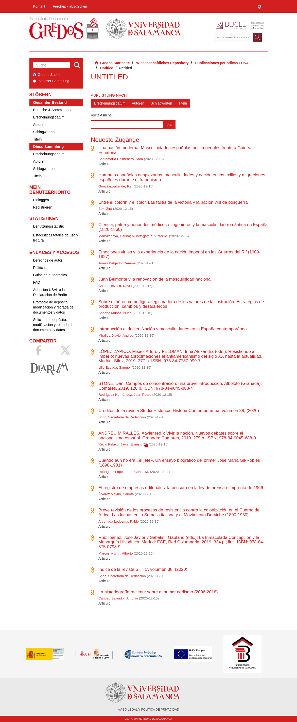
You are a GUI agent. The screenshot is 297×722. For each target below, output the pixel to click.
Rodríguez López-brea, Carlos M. (123, 472)
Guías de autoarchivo (50, 275)
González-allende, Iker (115, 186)
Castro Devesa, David (115, 286)
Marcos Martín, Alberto (115, 553)
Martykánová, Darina (114, 236)
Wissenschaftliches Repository (162, 63)
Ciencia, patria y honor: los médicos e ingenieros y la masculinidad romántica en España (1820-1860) (183, 227)
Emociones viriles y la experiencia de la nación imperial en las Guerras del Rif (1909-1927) (179, 254)
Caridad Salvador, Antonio (118, 598)
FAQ (36, 282)
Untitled (106, 68)
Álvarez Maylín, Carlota (116, 494)
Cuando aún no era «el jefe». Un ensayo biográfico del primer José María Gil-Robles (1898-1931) (179, 463)
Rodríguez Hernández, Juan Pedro (124, 395)
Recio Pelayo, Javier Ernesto (120, 444)
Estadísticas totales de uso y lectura (55, 237)
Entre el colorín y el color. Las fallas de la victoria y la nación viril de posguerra (173, 202)
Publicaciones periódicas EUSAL (223, 63)
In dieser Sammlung (51, 81)
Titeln (37, 139)
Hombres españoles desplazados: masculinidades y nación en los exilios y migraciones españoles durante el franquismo (181, 177)
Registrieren (42, 207)
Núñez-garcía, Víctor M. (150, 236)
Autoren (39, 125)
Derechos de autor (47, 260)
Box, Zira (105, 209)
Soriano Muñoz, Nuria (115, 313)
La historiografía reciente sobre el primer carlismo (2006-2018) (158, 592)
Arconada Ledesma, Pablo (118, 521)
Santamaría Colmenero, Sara (120, 159)
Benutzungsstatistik (48, 226)
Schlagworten (44, 132)
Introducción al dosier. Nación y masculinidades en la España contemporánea (172, 328)
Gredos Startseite (115, 63)
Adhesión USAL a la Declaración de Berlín (50, 292)
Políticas (40, 268)
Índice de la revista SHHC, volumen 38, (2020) (142, 569)
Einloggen (41, 200)
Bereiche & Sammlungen (53, 110)
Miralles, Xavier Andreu (116, 335)
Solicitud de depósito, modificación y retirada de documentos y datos (53, 325)
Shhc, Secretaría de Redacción (122, 417)
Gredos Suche (47, 75)
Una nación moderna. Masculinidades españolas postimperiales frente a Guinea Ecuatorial (174, 150)
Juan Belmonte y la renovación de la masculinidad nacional (155, 279)
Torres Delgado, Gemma (117, 263)
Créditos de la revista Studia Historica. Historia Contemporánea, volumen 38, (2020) (178, 410)
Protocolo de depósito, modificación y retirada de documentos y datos (53, 307)
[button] (259, 6)
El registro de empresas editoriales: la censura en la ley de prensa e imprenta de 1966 (180, 487)
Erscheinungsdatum (49, 117)
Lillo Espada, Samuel (114, 367)
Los (169, 125)
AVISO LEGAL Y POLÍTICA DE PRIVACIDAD (148, 709)
